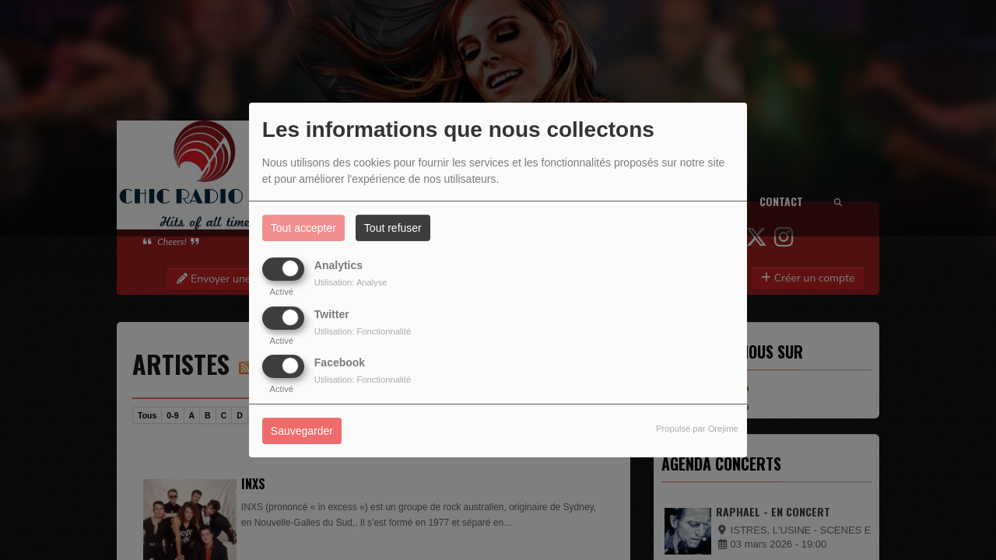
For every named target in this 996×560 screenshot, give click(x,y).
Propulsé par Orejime (697, 428)
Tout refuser (393, 228)
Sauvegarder (302, 431)
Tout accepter (303, 228)
